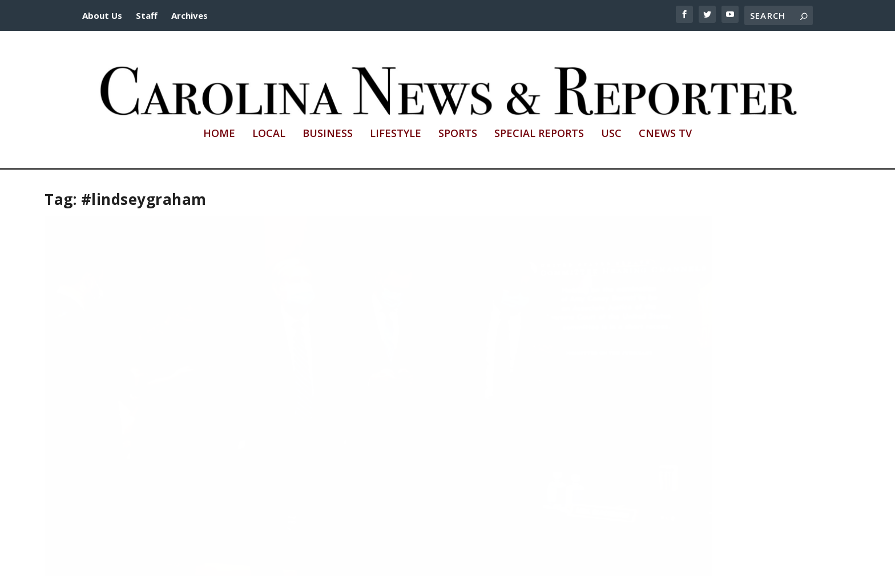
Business (328, 134)
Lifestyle (395, 134)
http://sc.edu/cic (364, 560)
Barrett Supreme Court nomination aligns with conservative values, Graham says (170, 390)
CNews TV (665, 134)
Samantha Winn (90, 412)
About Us (102, 15)
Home (219, 134)
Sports (457, 134)
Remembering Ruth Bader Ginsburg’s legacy (431, 384)
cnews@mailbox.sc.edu (574, 560)
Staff (147, 15)
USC (611, 134)
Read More (87, 475)
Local (268, 134)
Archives (189, 15)
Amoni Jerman (423, 400)
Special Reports (539, 134)
